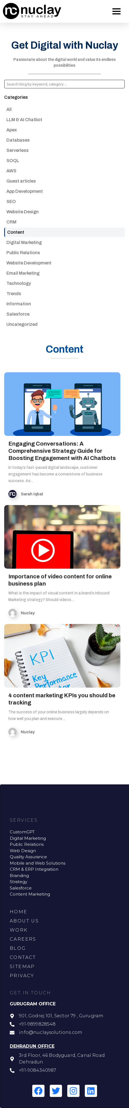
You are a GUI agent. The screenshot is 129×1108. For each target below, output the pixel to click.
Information (18, 303)
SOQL (12, 160)
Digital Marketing (24, 242)
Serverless (17, 150)
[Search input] (64, 84)
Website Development (28, 263)
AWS (11, 170)
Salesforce (17, 314)
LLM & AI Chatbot (24, 119)
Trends (13, 293)
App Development (24, 191)
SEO (11, 201)
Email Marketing (22, 273)
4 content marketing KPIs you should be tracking (61, 699)
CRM (11, 222)
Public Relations (23, 252)
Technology (18, 283)
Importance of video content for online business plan (60, 580)
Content (15, 232)
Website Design (22, 211)
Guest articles (21, 181)
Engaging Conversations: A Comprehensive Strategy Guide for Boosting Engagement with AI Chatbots (62, 451)
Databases (18, 140)
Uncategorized (22, 324)
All (9, 109)
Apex (11, 130)
